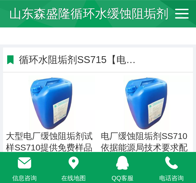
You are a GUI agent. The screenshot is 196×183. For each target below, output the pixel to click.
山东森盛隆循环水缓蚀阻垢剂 (88, 13)
